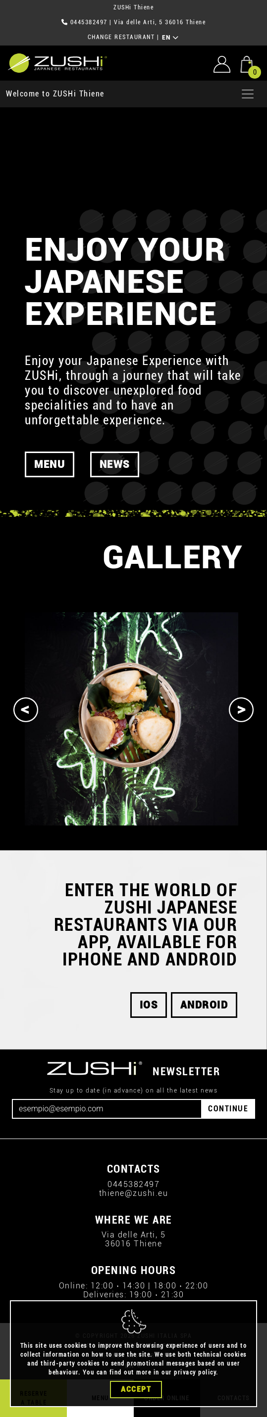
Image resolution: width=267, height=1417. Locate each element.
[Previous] (25, 709)
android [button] (204, 1005)
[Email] (107, 1109)
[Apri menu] (247, 94)
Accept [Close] (136, 1389)
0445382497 (88, 22)
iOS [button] (149, 1005)
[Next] (241, 709)
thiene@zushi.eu (133, 1193)
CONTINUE (228, 1108)
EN (170, 37)
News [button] (115, 464)
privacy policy (195, 1372)
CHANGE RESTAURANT (121, 37)
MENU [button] (49, 464)
